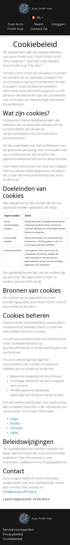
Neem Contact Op (39, 26)
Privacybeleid (13, 534)
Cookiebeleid (12, 539)
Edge (14, 419)
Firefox (15, 423)
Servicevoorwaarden (18, 529)
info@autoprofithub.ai (19, 492)
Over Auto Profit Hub (15, 26)
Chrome (16, 428)
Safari (14, 433)
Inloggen (58, 24)
